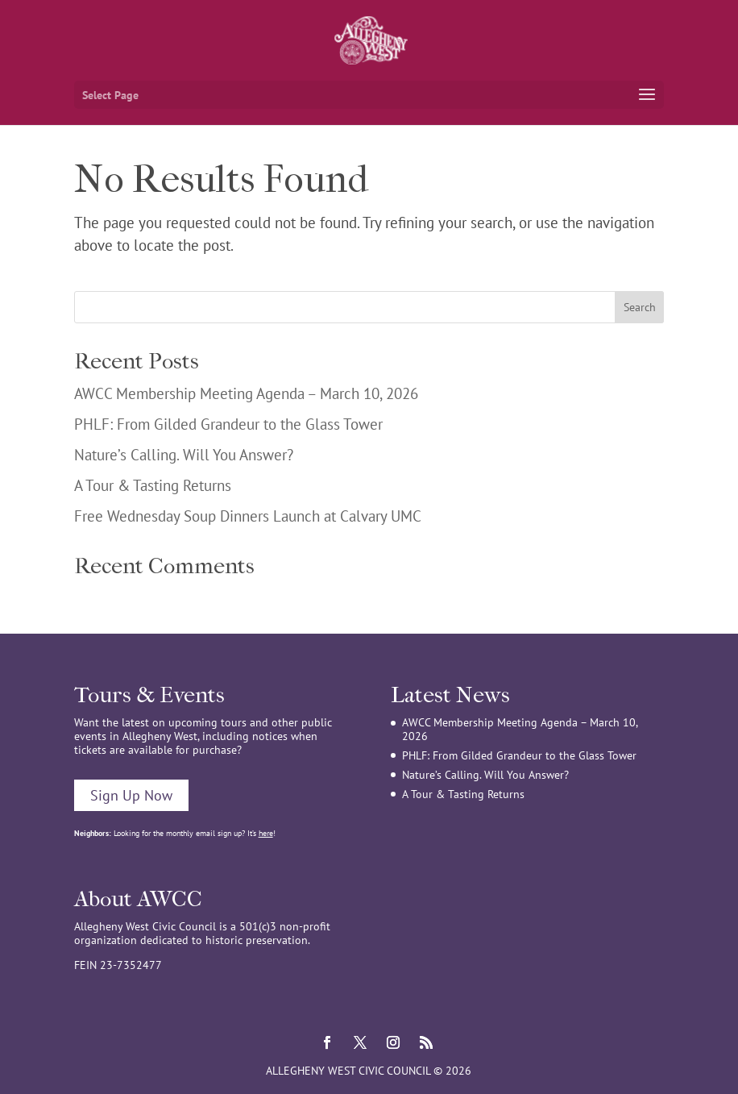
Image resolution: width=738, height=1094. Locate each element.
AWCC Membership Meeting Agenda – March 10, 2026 (246, 393)
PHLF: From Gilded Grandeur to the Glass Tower (228, 424)
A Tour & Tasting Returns (152, 485)
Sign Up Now (131, 795)
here (266, 833)
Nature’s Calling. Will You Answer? (183, 454)
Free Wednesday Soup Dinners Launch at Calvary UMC (247, 516)
